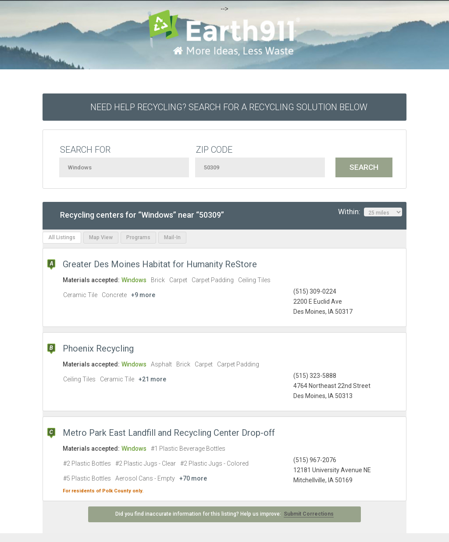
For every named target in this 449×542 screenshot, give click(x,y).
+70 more (193, 478)
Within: (370, 212)
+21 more (152, 379)
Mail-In (172, 237)
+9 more (143, 294)
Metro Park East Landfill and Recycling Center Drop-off (169, 432)
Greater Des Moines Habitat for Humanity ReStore (160, 264)
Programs (138, 237)
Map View (101, 237)
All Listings (61, 237)
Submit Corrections (309, 514)
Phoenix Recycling (98, 348)
